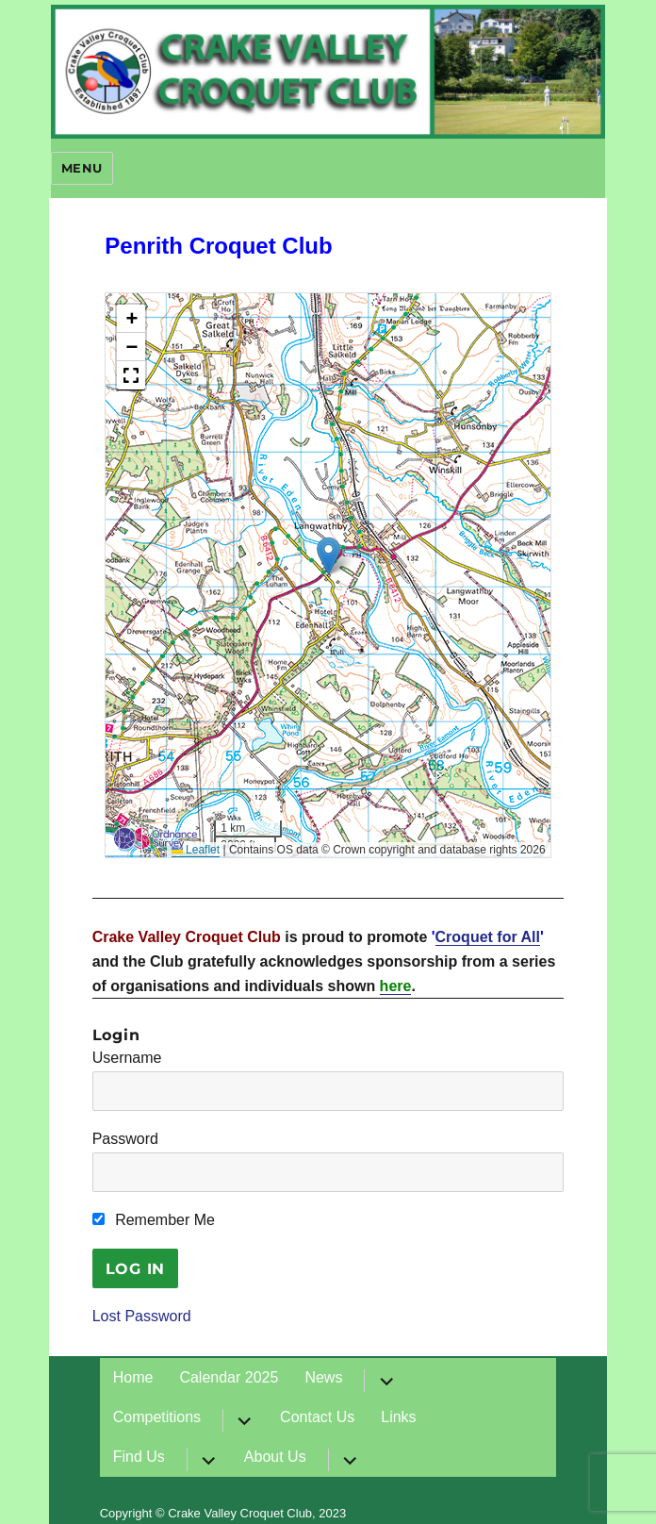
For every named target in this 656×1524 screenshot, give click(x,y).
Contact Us (317, 1417)
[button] (328, 556)
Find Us (139, 1457)
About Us (275, 1457)
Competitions (157, 1417)
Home (133, 1377)
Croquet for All (487, 937)
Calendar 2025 (228, 1377)
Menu (82, 167)
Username (127, 1058)
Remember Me (153, 1220)
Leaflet (196, 849)
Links (398, 1417)
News (323, 1377)
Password (125, 1139)
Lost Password (141, 1316)
